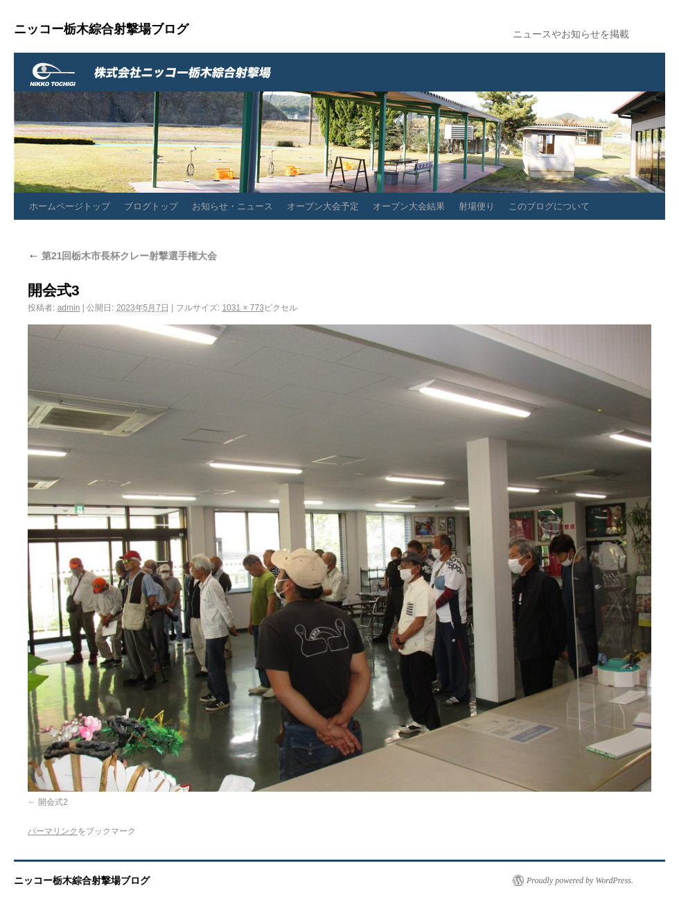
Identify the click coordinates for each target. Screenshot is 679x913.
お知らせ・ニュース (232, 206)
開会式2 (53, 802)
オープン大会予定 (323, 206)
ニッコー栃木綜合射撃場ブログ (101, 29)
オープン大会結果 (409, 206)
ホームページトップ (69, 206)
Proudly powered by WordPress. (580, 880)
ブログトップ (151, 206)
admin (69, 308)
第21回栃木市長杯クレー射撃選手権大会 (122, 255)
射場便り (477, 206)
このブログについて (549, 206)
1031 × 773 (242, 308)
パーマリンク (53, 831)
